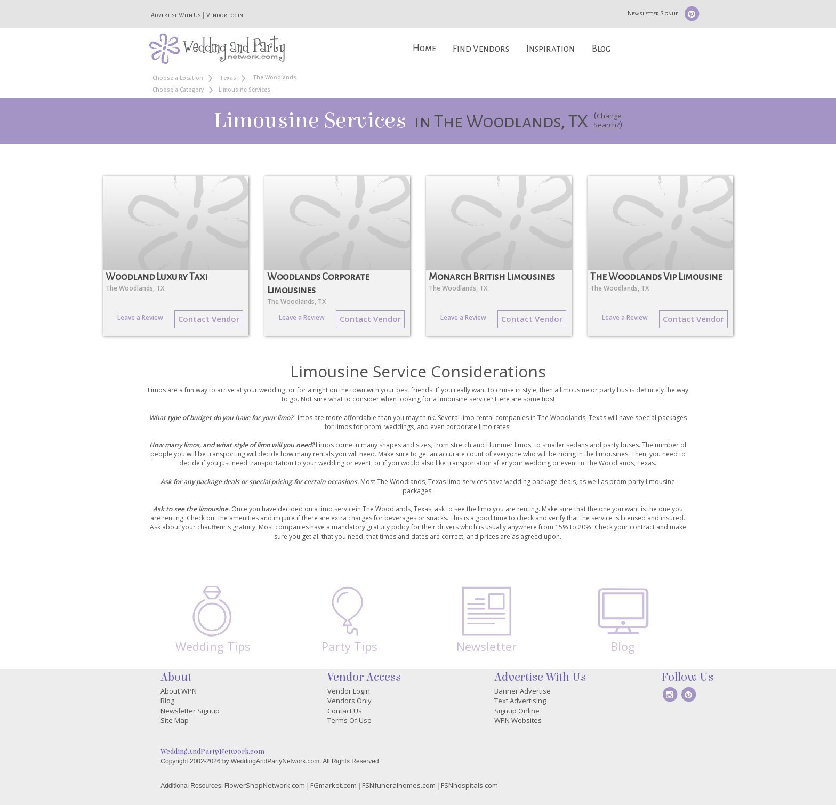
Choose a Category (178, 89)
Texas (228, 78)
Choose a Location (177, 78)
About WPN (178, 691)
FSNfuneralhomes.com (399, 785)
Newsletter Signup (653, 13)
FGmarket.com (333, 785)
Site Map (174, 720)
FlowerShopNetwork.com (264, 785)
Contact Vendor (208, 318)
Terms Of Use (349, 720)
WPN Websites (518, 720)
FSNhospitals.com (469, 785)
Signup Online (517, 710)
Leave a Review (140, 317)
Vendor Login (224, 15)
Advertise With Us (176, 15)
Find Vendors (481, 49)
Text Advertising (520, 700)
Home (424, 48)
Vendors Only (349, 700)
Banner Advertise (522, 691)
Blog (601, 49)
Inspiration (550, 49)
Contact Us (344, 710)
